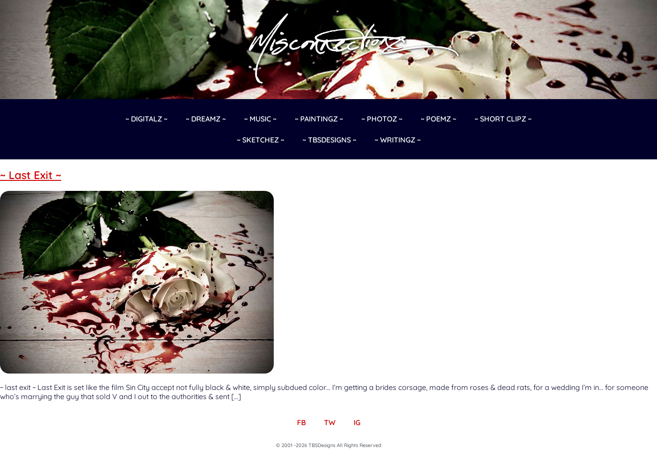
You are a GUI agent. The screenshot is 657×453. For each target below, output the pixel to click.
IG (357, 422)
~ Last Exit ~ (30, 175)
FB (301, 422)
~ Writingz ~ (398, 139)
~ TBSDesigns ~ (329, 139)
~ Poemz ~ (438, 118)
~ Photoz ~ (381, 118)
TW (329, 422)
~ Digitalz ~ (146, 118)
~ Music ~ (260, 118)
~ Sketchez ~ (260, 139)
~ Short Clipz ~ (503, 118)
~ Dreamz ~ (206, 118)
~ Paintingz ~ (319, 118)
